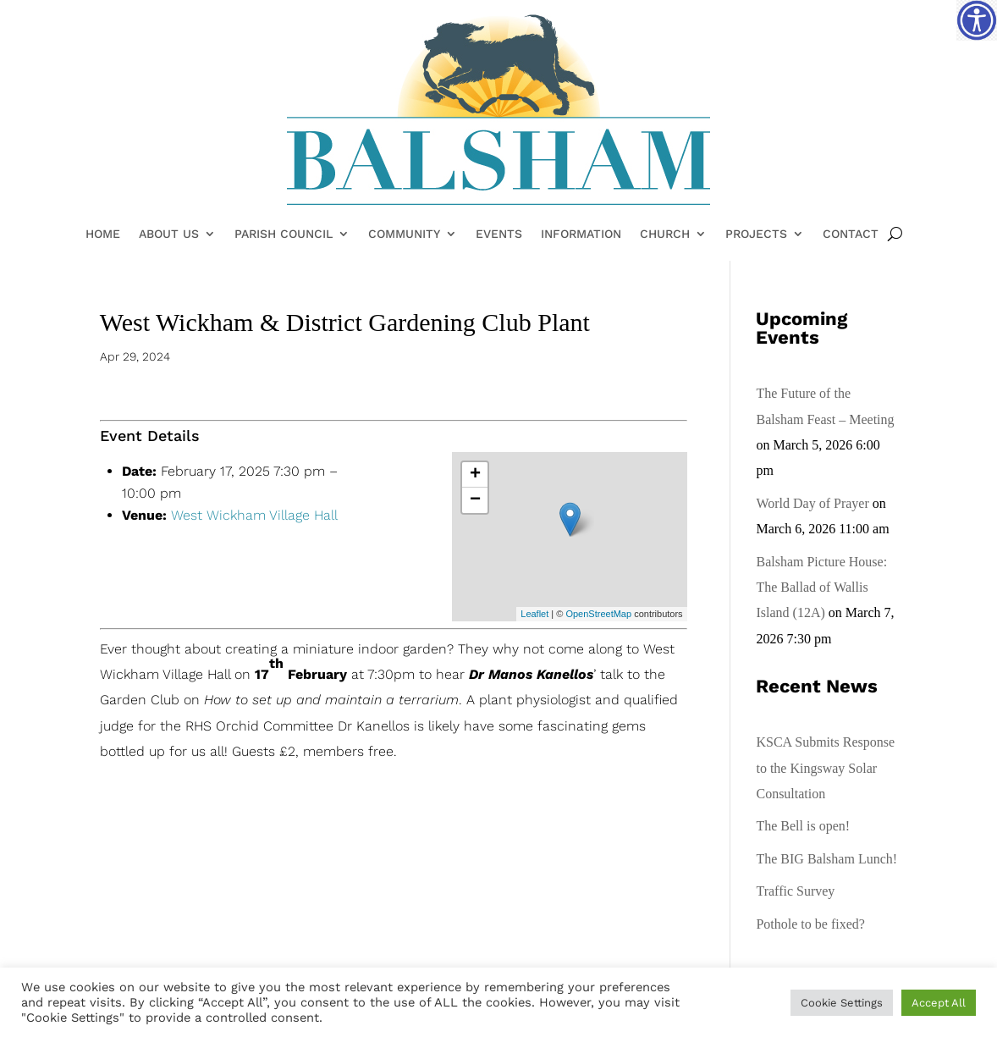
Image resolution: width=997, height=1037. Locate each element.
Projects (756, 234)
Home (102, 234)
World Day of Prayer (812, 503)
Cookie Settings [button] (842, 1002)
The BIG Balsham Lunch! (826, 859)
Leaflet (534, 614)
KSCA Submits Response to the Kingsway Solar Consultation (825, 768)
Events (499, 234)
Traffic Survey (795, 891)
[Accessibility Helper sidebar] (976, 20)
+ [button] (475, 475)
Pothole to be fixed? (810, 924)
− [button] (475, 500)
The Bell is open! (803, 826)
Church (665, 234)
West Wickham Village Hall (254, 515)
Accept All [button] (939, 1002)
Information (581, 234)
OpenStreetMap (598, 614)
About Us (169, 234)
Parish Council (283, 234)
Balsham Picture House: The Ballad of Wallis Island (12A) (821, 587)
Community (404, 234)
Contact (851, 234)
